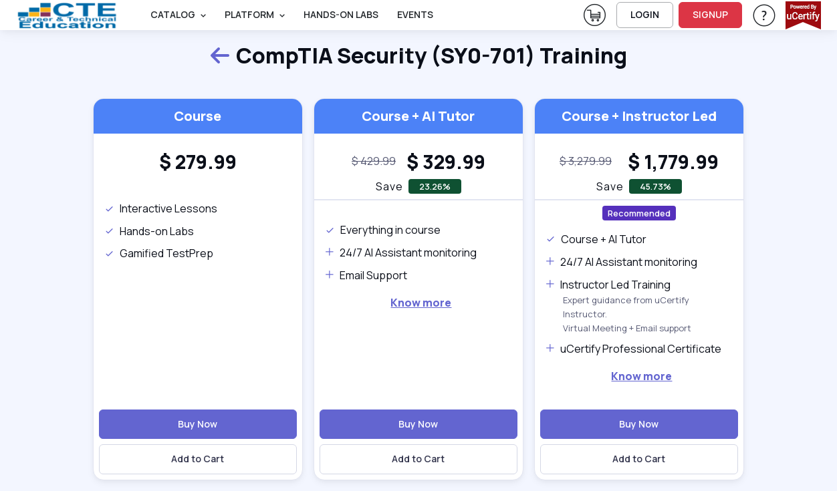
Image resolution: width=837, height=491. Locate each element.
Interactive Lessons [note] (160, 208)
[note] (374, 161)
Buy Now (197, 424)
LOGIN (644, 14)
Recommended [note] (639, 213)
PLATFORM (249, 14)
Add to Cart (197, 458)
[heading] (198, 162)
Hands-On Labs (341, 14)
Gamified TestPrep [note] (158, 253)
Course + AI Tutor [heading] (418, 116)
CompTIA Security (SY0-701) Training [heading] (418, 56)
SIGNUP (710, 14)
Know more (420, 302)
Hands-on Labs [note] (149, 231)
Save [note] (389, 186)
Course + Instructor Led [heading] (639, 116)
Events (415, 14)
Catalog (172, 14)
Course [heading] (197, 116)
